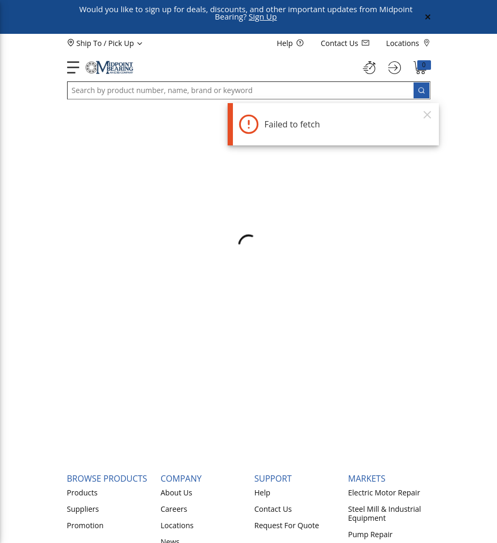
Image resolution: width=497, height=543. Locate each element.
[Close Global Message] (427, 17)
